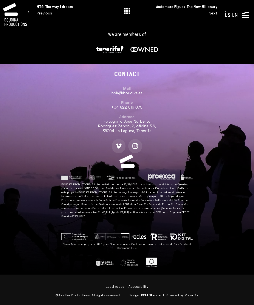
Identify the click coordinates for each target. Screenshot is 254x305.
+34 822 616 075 (126, 107)
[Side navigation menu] (245, 14)
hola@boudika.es (126, 93)
